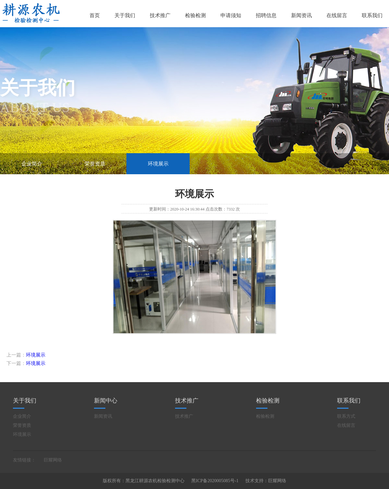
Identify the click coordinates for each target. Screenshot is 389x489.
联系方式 (346, 416)
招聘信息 (266, 15)
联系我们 (372, 15)
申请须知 (230, 15)
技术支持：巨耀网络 (265, 480)
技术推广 (160, 15)
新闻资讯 (301, 15)
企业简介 (31, 163)
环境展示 (158, 163)
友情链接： (24, 460)
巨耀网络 (53, 460)
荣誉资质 (95, 163)
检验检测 (195, 15)
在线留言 (336, 15)
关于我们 (124, 15)
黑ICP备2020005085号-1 (214, 480)
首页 (94, 15)
